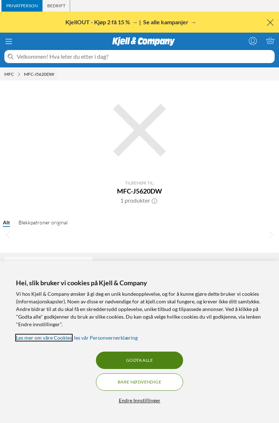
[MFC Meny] (19, 74)
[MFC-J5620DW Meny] (56, 74)
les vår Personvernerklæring (106, 338)
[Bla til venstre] (8, 234)
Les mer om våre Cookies (44, 338)
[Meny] (8, 41)
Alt (6, 222)
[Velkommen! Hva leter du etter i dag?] (144, 56)
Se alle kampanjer (166, 21)
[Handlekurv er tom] (270, 40)
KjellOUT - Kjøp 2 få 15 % (98, 21)
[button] (154, 200)
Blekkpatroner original (43, 222)
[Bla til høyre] (271, 234)
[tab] (22, 6)
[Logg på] (253, 40)
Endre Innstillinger (140, 400)
